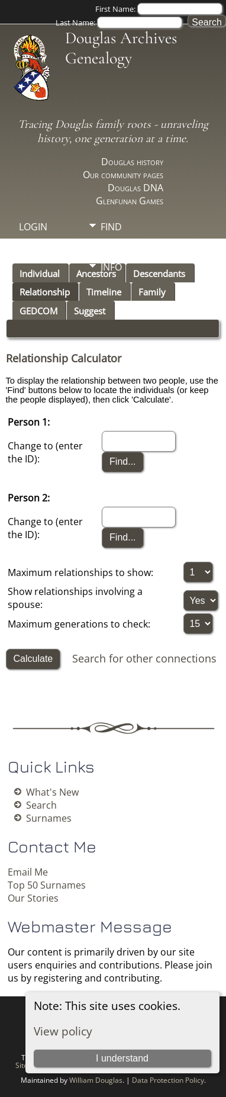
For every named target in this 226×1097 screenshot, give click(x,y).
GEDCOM (38, 311)
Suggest (89, 311)
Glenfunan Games (129, 200)
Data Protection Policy (168, 1080)
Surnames (49, 818)
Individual (40, 273)
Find (111, 226)
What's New (52, 792)
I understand (122, 1058)
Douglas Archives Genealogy (121, 48)
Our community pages (123, 174)
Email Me (28, 872)
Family (152, 292)
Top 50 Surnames (47, 885)
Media (115, 246)
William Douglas (95, 1080)
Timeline (103, 292)
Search (41, 805)
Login (33, 226)
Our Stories (33, 898)
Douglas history (132, 161)
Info (111, 267)
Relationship (45, 292)
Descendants (159, 273)
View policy (63, 1031)
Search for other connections (144, 658)
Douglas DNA (135, 187)
